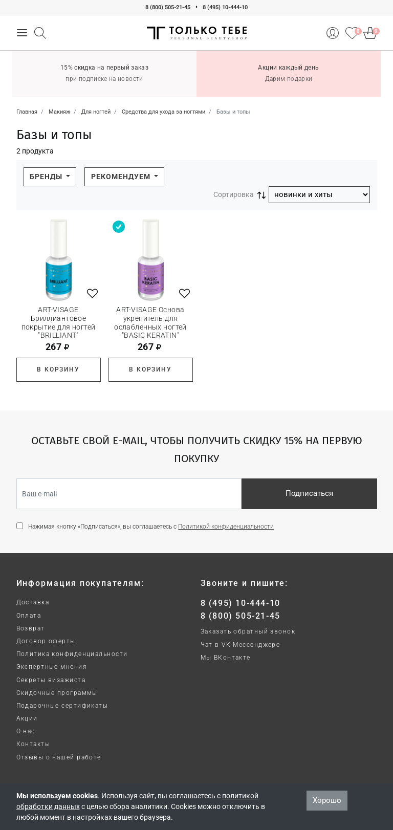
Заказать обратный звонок (248, 631)
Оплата (28, 615)
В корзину (58, 369)
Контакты (33, 744)
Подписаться (309, 493)
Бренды (47, 176)
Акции (27, 718)
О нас (25, 731)
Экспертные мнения (51, 666)
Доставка (33, 602)
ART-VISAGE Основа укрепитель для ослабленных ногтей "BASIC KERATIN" (150, 322)
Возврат (30, 628)
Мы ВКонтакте (226, 657)
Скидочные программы (57, 692)
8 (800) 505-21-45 (167, 7)
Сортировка (233, 194)
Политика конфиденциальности (72, 654)
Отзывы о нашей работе (58, 757)
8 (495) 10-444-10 (225, 7)
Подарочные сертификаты (62, 705)
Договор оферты (46, 641)
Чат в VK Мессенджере (240, 644)
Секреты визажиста (50, 680)
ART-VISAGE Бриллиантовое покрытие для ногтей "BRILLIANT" (58, 322)
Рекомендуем (121, 176)
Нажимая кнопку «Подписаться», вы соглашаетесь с (151, 526)
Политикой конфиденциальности (226, 526)
